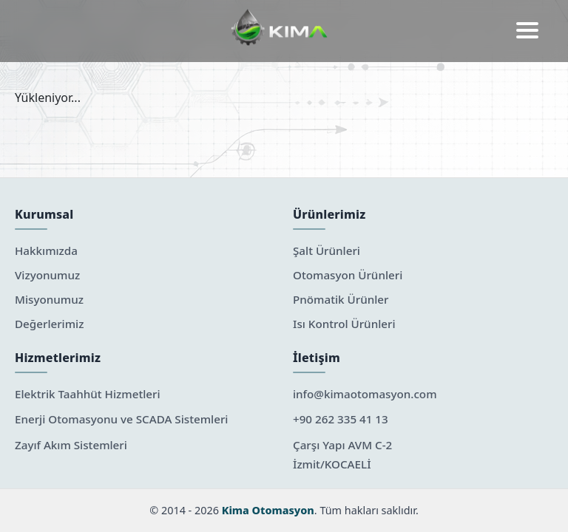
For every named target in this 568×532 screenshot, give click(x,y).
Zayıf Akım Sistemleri (71, 444)
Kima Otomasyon (268, 510)
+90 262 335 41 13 (340, 419)
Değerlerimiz (49, 323)
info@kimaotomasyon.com (365, 393)
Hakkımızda (46, 250)
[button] (527, 31)
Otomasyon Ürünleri (347, 274)
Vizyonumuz (47, 274)
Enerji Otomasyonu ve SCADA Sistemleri (121, 419)
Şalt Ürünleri (326, 250)
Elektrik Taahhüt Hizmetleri (87, 393)
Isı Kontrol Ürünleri (344, 323)
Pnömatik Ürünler (340, 299)
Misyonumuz (49, 299)
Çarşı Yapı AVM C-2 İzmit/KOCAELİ (342, 454)
